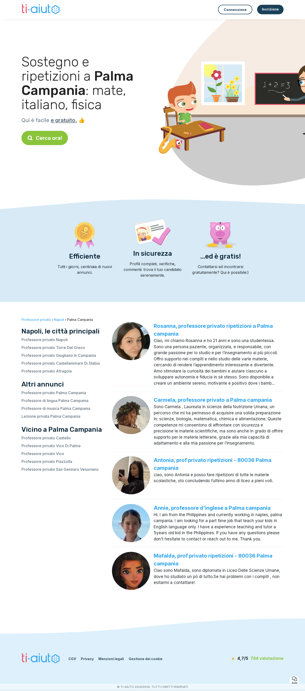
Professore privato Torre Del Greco (53, 347)
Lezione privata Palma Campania (50, 416)
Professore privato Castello (46, 438)
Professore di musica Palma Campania (55, 408)
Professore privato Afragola (46, 371)
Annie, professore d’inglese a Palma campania (212, 508)
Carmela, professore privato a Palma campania (213, 400)
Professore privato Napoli (44, 339)
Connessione (235, 10)
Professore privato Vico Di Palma (51, 445)
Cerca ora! (44, 138)
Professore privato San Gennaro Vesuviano (60, 469)
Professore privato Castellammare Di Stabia (60, 363)
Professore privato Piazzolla (46, 461)
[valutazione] (256, 659)
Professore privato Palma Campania (53, 392)
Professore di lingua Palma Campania (54, 400)
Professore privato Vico (42, 453)
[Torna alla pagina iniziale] (41, 9)
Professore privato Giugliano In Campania (58, 355)
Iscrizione (270, 9)
